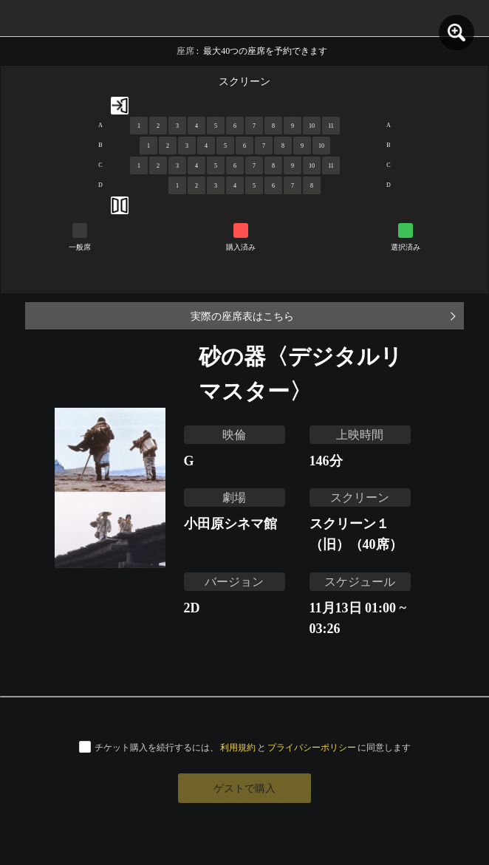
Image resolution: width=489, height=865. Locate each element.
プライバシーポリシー (311, 747)
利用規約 (238, 747)
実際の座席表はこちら (242, 316)
